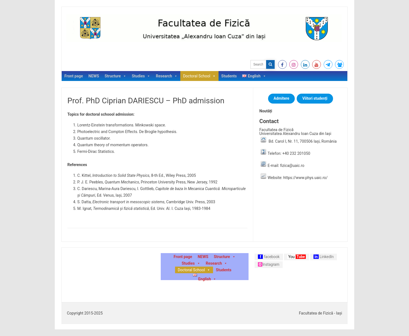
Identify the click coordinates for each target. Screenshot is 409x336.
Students (229, 76)
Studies (141, 76)
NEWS (93, 76)
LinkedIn (323, 256)
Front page (73, 76)
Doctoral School (199, 76)
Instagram (268, 264)
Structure (115, 76)
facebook (269, 256)
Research (167, 76)
